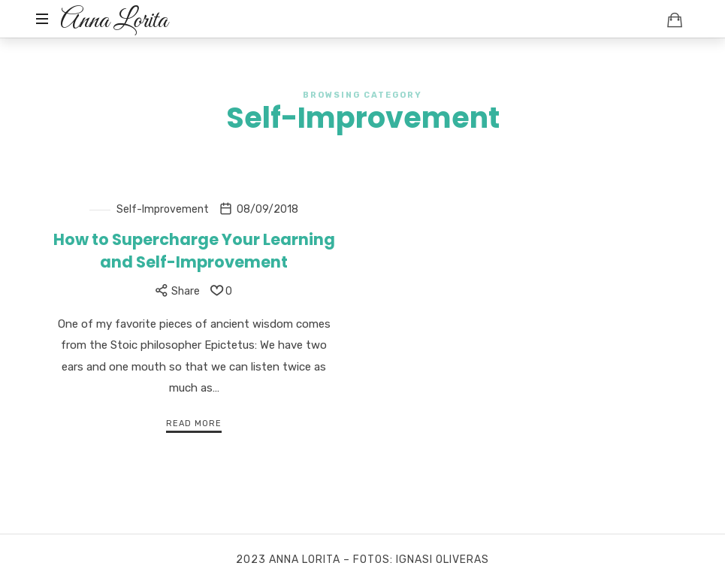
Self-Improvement (162, 209)
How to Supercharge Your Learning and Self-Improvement (194, 250)
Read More (194, 423)
